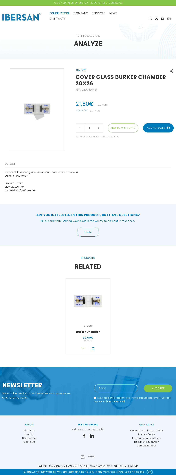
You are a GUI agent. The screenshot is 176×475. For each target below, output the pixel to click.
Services (98, 13)
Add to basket (158, 128)
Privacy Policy (146, 434)
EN (169, 18)
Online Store (60, 13)
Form (88, 232)
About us (29, 430)
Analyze (88, 43)
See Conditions (115, 401)
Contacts (58, 18)
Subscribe (158, 388)
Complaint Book (147, 445)
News (113, 13)
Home (79, 35)
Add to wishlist (121, 128)
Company (80, 13)
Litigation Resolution (146, 441)
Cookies (139, 472)
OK (149, 471)
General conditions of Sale (146, 430)
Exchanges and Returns (146, 438)
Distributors (29, 438)
